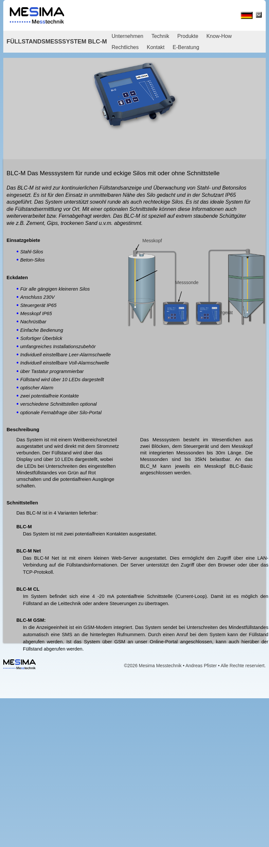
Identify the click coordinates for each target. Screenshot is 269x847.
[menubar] (188, 42)
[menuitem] (131, 36)
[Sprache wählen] (258, 14)
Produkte (187, 36)
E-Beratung (186, 47)
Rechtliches (125, 47)
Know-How (219, 36)
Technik (160, 36)
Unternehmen (127, 36)
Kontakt (156, 47)
